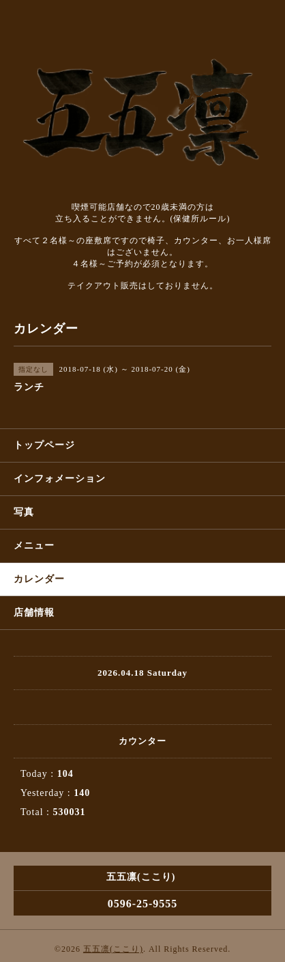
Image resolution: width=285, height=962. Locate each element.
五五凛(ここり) (113, 949)
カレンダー (39, 579)
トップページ (44, 445)
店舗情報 (34, 612)
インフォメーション (60, 478)
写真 (24, 512)
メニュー (34, 545)
